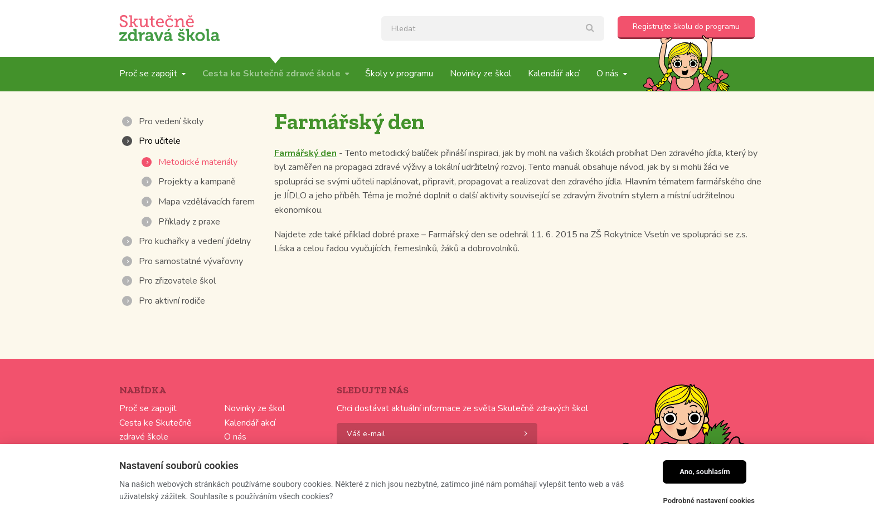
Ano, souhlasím (704, 471)
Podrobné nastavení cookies (709, 500)
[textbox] (492, 28)
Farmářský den (305, 153)
